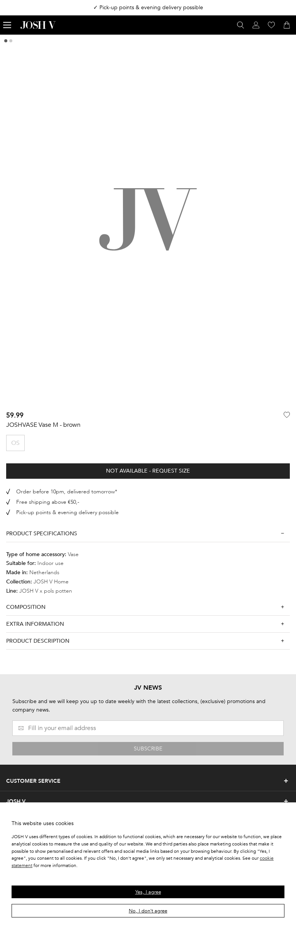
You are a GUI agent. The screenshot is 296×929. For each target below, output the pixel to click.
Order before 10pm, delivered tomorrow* (66, 491)
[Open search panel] (240, 25)
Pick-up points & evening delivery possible (67, 512)
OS (15, 443)
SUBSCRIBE (148, 748)
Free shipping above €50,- (47, 502)
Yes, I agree (148, 892)
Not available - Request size (148, 471)
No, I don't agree (148, 910)
